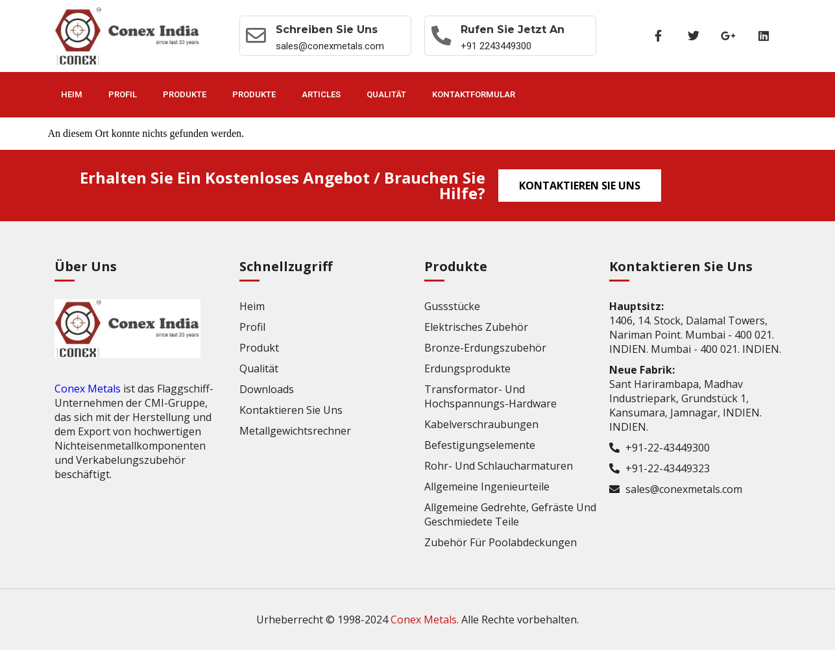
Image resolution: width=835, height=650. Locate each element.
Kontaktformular (473, 94)
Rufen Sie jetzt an (514, 29)
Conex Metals (87, 388)
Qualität (386, 94)
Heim (71, 94)
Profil (122, 94)
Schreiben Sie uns (328, 29)
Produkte (184, 94)
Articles (321, 94)
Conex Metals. (425, 619)
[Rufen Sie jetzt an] (441, 35)
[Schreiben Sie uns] (257, 35)
